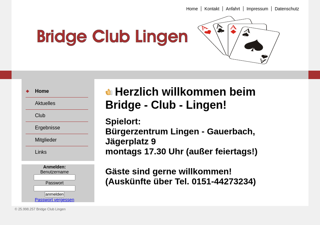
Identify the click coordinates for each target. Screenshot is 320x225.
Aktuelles (45, 103)
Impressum (257, 8)
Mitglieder (46, 139)
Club (40, 115)
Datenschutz (287, 8)
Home (192, 8)
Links (41, 152)
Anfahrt (233, 8)
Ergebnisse (47, 127)
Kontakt (211, 8)
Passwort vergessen (54, 199)
